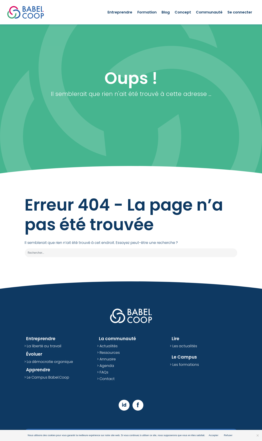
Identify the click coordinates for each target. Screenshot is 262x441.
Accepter (213, 435)
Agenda (107, 365)
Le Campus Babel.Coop (48, 377)
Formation (147, 12)
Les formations (185, 364)
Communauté (209, 12)
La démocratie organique (50, 361)
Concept (183, 12)
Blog (166, 12)
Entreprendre (120, 12)
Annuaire (108, 359)
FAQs (104, 372)
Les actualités (184, 346)
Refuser (228, 435)
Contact (107, 378)
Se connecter (239, 12)
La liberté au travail (44, 346)
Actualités (109, 346)
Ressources (110, 352)
